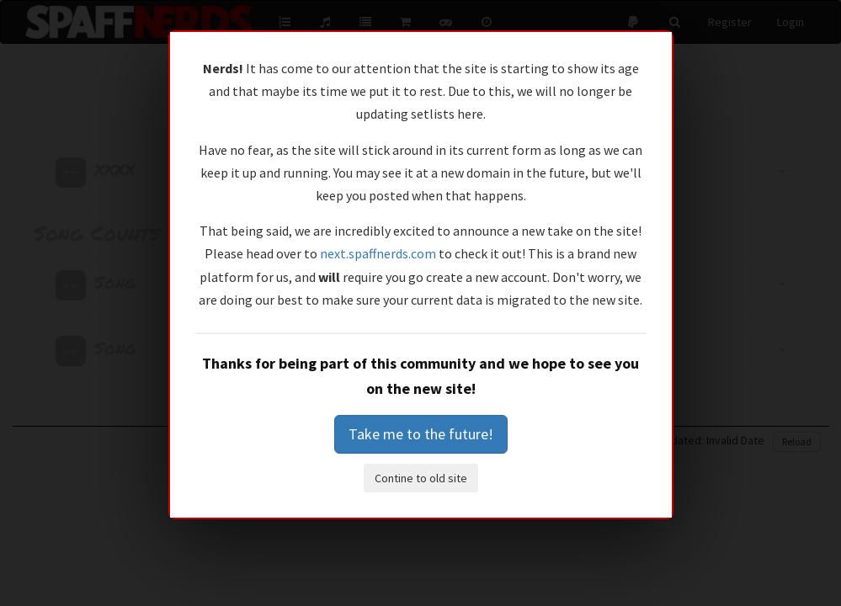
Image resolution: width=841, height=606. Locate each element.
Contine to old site (421, 478)
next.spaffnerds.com (378, 253)
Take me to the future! (421, 434)
